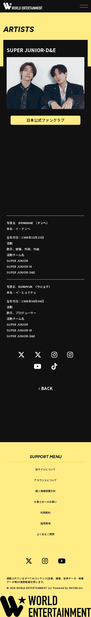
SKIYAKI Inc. (76, 588)
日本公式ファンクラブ (45, 120)
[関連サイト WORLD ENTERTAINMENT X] (28, 561)
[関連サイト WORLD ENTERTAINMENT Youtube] (62, 561)
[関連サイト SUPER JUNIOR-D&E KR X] (38, 354)
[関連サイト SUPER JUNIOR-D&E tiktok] (54, 366)
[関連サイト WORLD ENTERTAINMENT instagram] (45, 561)
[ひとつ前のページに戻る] (45, 388)
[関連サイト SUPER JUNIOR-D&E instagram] (54, 354)
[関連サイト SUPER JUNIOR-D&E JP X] (21, 354)
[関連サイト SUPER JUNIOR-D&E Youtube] (37, 366)
